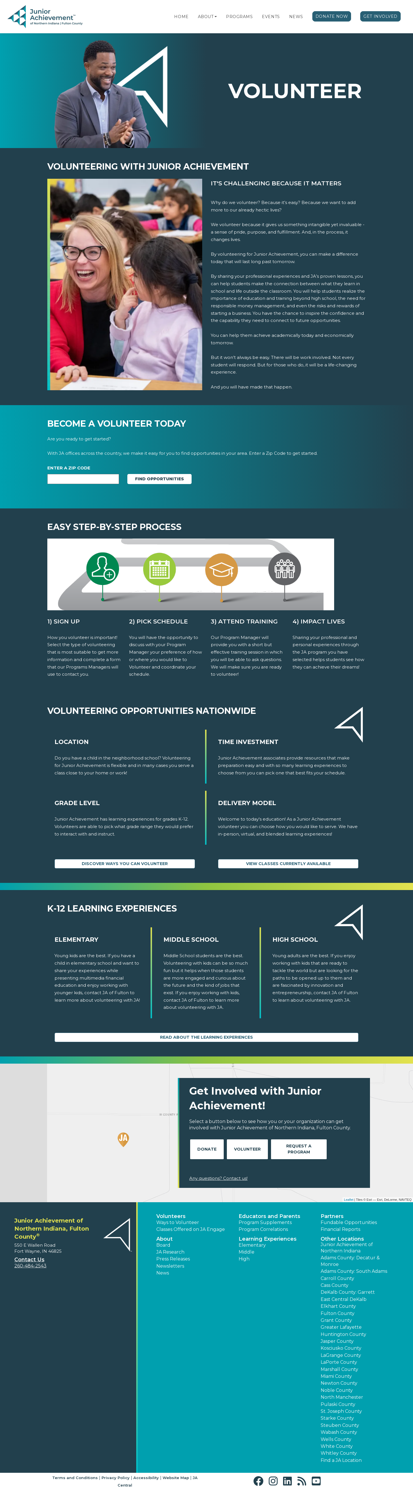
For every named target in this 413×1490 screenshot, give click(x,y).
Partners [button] (332, 1216)
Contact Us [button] (29, 1259)
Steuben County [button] (340, 1425)
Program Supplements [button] (265, 1222)
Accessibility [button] (146, 1477)
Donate (207, 1149)
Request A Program (298, 1149)
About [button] (164, 1239)
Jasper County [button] (337, 1341)
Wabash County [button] (339, 1432)
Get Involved (380, 16)
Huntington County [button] (343, 1334)
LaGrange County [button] (341, 1355)
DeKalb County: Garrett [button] (348, 1292)
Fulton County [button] (337, 1313)
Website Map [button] (176, 1477)
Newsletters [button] (170, 1266)
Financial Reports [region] (340, 1229)
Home (181, 16)
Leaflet (348, 1199)
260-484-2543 (30, 1265)
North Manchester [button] (342, 1397)
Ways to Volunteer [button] (177, 1222)
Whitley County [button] (339, 1453)
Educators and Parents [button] (269, 1216)
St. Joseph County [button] (341, 1411)
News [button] (162, 1273)
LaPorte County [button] (339, 1362)
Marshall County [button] (339, 1369)
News (296, 16)
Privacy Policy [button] (116, 1477)
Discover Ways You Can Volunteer (125, 863)
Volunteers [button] (171, 1216)
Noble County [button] (337, 1390)
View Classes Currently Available (288, 863)
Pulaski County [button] (338, 1404)
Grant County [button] (336, 1320)
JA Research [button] (170, 1252)
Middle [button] (246, 1252)
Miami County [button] (336, 1376)
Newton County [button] (339, 1383)
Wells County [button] (336, 1439)
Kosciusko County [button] (341, 1348)
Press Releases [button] (173, 1259)
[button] (216, 16)
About (206, 16)
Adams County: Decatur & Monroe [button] (350, 1261)
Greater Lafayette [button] (341, 1327)
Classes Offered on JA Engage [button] (190, 1229)
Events (271, 16)
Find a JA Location (341, 1460)
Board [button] (163, 1245)
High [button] (244, 1259)
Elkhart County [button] (338, 1306)
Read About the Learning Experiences (206, 1037)
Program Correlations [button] (263, 1229)
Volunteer (247, 1149)
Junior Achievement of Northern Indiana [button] (347, 1248)
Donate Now (331, 16)
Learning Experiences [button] (268, 1239)
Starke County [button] (337, 1418)
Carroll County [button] (337, 1278)
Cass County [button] (334, 1285)
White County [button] (337, 1446)
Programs (239, 16)
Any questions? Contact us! (218, 1178)
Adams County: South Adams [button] (354, 1271)
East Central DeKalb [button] (344, 1299)
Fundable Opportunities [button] (349, 1222)
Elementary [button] (252, 1245)
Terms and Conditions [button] (75, 1477)
